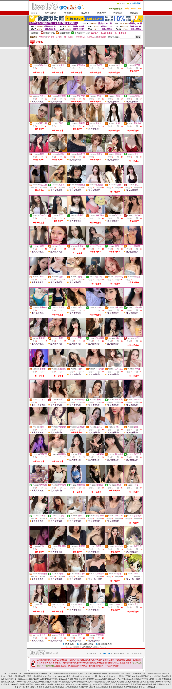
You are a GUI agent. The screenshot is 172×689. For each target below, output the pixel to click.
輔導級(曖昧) (65, 33)
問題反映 (134, 13)
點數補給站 (50, 13)
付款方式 (117, 13)
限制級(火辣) (49, 33)
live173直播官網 (86, 647)
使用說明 (101, 13)
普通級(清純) (80, 33)
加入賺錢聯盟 (86, 644)
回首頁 (34, 13)
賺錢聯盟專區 (105, 644)
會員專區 (68, 13)
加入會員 (85, 13)
